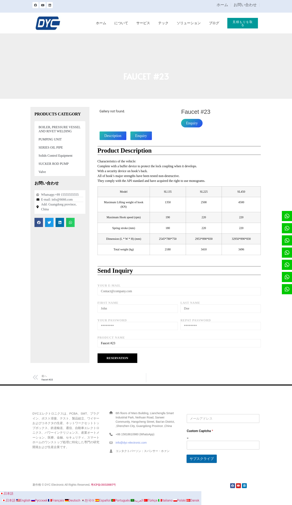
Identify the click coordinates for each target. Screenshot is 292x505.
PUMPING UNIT (50, 139)
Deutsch (73, 500)
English (23, 500)
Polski (180, 500)
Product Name (111, 337)
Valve (42, 172)
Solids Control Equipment (55, 155)
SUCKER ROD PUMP (54, 163)
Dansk (193, 500)
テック (163, 23)
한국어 (88, 500)
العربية (137, 500)
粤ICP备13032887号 (103, 485)
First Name (108, 302)
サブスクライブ (202, 459)
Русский (39, 500)
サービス (143, 23)
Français (56, 500)
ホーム (222, 5)
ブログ (214, 23)
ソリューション (189, 23)
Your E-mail (109, 285)
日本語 (6, 493)
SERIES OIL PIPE (51, 147)
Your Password (112, 320)
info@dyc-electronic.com (131, 442)
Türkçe (151, 500)
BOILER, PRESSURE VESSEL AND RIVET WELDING (60, 129)
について (121, 23)
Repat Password (195, 320)
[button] (38, 222)
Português (121, 500)
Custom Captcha (200, 431)
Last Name (190, 302)
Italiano (165, 500)
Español (103, 500)
